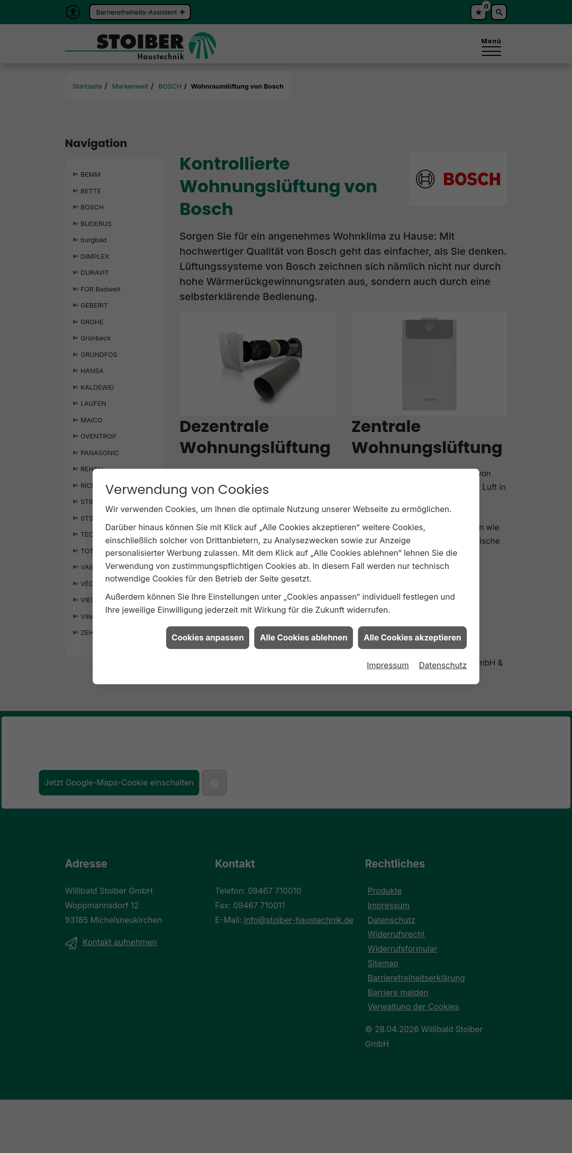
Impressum (388, 635)
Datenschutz (443, 635)
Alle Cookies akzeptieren (412, 608)
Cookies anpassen (208, 608)
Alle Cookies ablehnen (303, 608)
